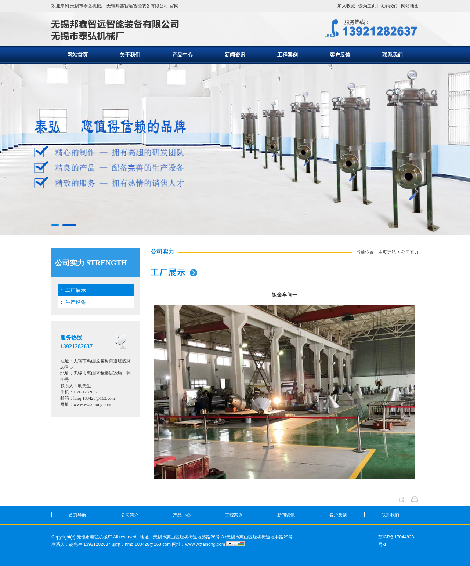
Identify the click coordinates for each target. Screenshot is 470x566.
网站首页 (77, 55)
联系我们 (388, 5)
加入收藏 (346, 5)
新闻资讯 (235, 55)
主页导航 (387, 252)
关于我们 (130, 55)
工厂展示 (75, 290)
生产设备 (75, 302)
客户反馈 (340, 55)
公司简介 (129, 515)
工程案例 (287, 55)
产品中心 (182, 55)
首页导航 (77, 515)
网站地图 (410, 5)
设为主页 (367, 5)
